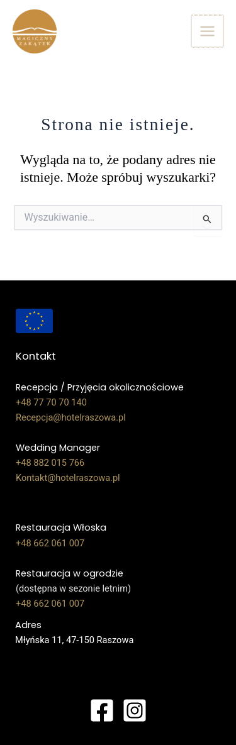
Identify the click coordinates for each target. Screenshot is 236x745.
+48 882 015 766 (50, 462)
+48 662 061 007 (50, 543)
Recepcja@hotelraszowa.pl (71, 417)
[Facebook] (102, 710)
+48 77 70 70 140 (51, 402)
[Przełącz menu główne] (208, 31)
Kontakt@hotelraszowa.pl (68, 477)
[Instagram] (134, 710)
